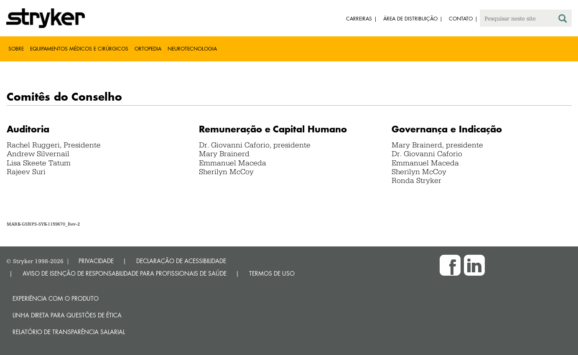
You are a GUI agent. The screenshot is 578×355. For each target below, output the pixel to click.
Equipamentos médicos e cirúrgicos (79, 48)
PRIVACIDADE (96, 261)
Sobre (16, 48)
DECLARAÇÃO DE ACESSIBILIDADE (181, 261)
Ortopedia (148, 48)
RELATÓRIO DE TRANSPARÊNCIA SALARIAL (69, 332)
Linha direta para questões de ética (67, 315)
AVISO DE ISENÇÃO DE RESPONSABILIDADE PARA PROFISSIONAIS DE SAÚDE (125, 273)
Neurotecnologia (192, 48)
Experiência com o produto (56, 298)
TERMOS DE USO (272, 273)
